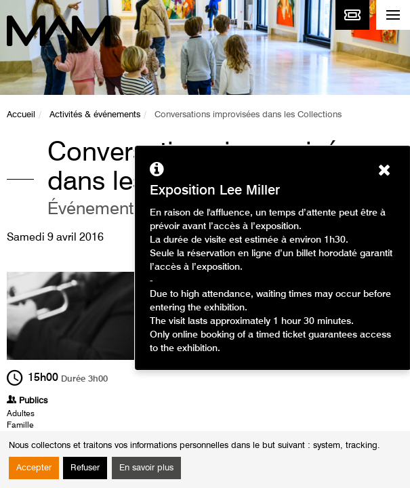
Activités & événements (94, 114)
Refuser (85, 468)
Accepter (34, 468)
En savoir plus (146, 468)
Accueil (21, 114)
